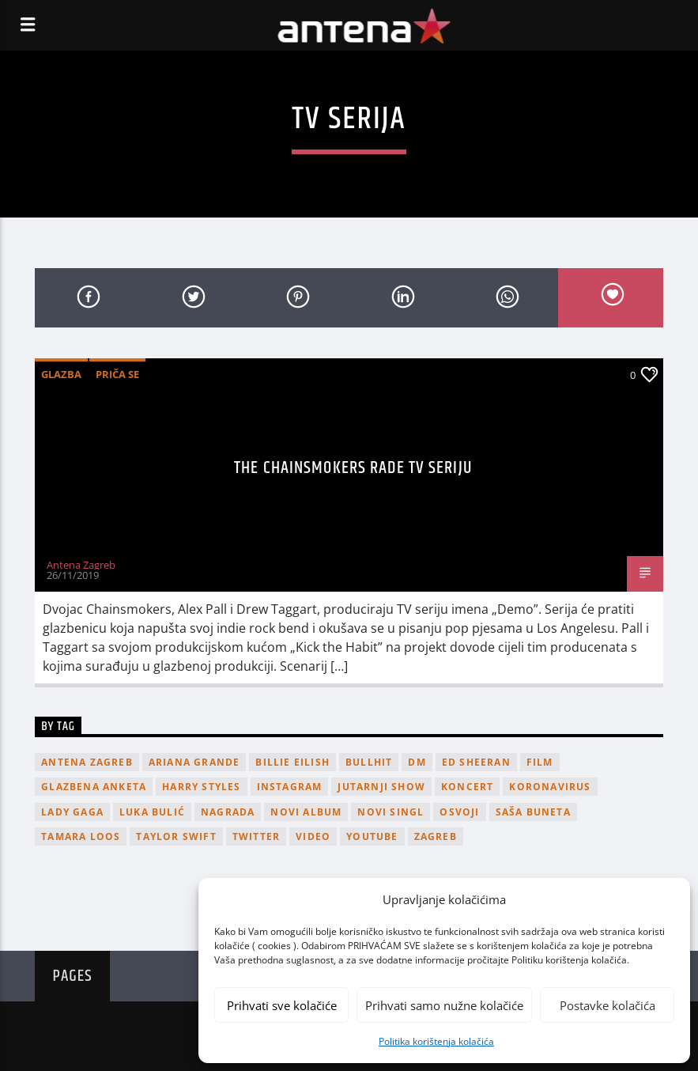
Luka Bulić (152, 812)
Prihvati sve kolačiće (282, 1005)
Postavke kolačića (607, 1005)
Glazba (61, 374)
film (539, 762)
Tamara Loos (80, 836)
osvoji (459, 812)
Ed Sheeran (476, 762)
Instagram (290, 786)
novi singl (390, 812)
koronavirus (549, 786)
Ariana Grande (194, 762)
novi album (305, 812)
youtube (372, 836)
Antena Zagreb (81, 565)
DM (416, 762)
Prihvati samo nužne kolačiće (444, 1005)
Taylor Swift (176, 836)
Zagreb (435, 836)
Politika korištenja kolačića (436, 1041)
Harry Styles (201, 786)
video (313, 836)
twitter (256, 836)
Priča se (117, 374)
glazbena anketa (93, 786)
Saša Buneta (533, 812)
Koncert (467, 786)
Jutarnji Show (381, 786)
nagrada (228, 812)
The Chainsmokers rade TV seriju (353, 468)
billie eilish (292, 762)
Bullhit (368, 762)
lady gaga (72, 812)
